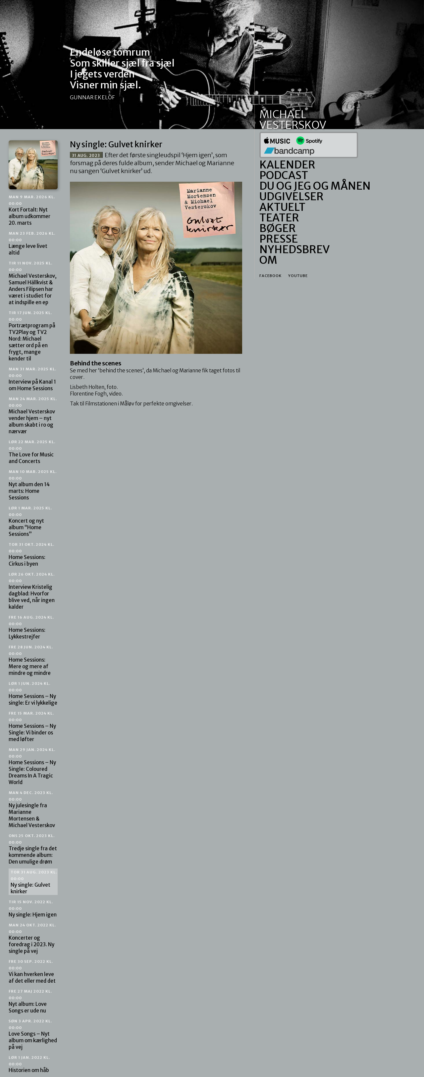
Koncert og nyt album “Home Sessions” (30, 521)
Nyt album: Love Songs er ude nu (30, 1001)
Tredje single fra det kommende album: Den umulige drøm (33, 849)
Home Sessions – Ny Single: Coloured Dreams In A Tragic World (32, 766)
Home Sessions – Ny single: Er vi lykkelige (33, 693)
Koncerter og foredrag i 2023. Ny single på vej (32, 938)
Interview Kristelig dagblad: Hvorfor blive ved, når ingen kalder (32, 591)
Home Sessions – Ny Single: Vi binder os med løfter (32, 726)
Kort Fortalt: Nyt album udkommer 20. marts (32, 210)
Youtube (298, 275)
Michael (282, 114)
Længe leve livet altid (32, 243)
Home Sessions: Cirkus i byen (31, 554)
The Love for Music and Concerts (32, 452)
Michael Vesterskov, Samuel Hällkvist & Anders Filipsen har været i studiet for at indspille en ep (33, 283)
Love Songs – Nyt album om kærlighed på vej (33, 1034)
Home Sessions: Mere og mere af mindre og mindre (31, 660)
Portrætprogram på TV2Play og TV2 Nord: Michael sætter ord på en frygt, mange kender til (32, 336)
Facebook (270, 275)
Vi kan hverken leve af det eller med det (32, 971)
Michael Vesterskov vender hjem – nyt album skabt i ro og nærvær (33, 416)
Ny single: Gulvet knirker (34, 882)
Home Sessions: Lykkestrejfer (31, 627)
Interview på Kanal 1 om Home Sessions (32, 379)
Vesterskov (292, 125)
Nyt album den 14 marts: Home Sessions (33, 485)
